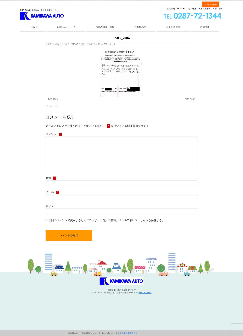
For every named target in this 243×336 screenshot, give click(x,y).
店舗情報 (205, 27)
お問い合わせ (211, 4)
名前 (51, 178)
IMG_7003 (53, 99)
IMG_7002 (190, 99)
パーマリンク (52, 106)
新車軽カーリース (66, 27)
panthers (57, 44)
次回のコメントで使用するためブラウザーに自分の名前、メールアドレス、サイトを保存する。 (106, 220)
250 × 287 (102, 44)
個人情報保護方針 (127, 333)
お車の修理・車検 (105, 27)
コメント (54, 134)
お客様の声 (140, 27)
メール (52, 192)
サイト (50, 206)
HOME (33, 27)
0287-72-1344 (145, 292)
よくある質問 (173, 27)
